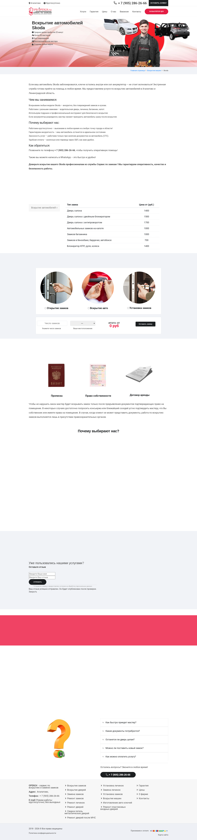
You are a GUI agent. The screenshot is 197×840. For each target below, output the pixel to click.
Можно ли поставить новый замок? (124, 748)
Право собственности (98, 395)
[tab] (134, 722)
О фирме (143, 794)
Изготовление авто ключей (117, 802)
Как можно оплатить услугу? (121, 756)
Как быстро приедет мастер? (121, 722)
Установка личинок (113, 785)
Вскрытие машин (154, 70)
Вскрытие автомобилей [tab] (44, 207)
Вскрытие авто (99, 308)
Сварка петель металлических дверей (77, 812)
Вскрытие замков (76, 785)
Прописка (57, 395)
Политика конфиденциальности (42, 833)
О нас (113, 11)
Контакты (136, 11)
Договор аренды (140, 395)
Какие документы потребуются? (123, 731)
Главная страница (137, 70)
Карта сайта (163, 835)
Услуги (83, 11)
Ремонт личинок (76, 802)
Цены (104, 11)
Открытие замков (57, 308)
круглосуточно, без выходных (44, 801)
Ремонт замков (75, 798)
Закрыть (33, 592)
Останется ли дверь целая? (120, 739)
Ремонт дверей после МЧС (81, 817)
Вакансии (124, 11)
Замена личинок (111, 790)
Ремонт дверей (75, 807)
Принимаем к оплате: (149, 831)
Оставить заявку (158, 3)
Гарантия (94, 11)
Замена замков (75, 794)
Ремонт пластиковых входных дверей (113, 808)
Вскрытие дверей (76, 790)
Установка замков (140, 308)
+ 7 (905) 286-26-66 (118, 774)
